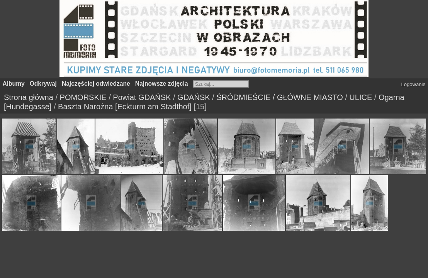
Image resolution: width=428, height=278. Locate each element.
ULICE (360, 97)
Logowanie (413, 84)
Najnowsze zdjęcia (161, 83)
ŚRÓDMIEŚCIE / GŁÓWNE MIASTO (279, 97)
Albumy (14, 83)
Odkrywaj (43, 83)
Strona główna (28, 97)
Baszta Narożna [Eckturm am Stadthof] (125, 106)
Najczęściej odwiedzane (96, 83)
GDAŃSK (193, 97)
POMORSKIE (83, 97)
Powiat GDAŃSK (142, 97)
